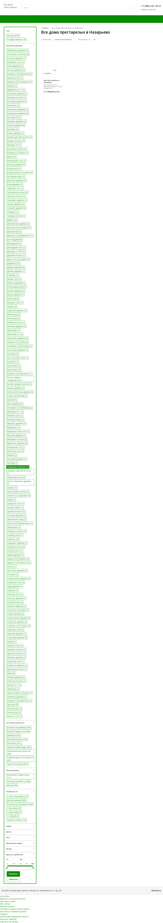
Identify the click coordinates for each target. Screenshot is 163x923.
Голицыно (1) (12, 212)
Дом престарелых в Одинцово (51, 81)
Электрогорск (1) (14, 708)
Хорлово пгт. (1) (14, 685)
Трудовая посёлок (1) (16, 649)
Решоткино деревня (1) (17, 570)
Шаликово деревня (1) (16, 697)
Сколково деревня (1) (16, 598)
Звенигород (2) (13, 314)
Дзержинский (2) (14, 231)
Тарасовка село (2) (15, 629)
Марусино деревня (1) (16, 423)
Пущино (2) (24, 558)
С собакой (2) (12, 816)
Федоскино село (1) (15, 661)
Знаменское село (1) (15, 322)
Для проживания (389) (16, 800)
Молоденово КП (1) (15, 447)
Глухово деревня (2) (15, 204)
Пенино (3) (11, 523)
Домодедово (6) (14, 243)
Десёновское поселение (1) (19, 227)
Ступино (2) (25, 626)
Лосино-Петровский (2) (17, 396)
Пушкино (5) (12, 558)
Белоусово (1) (13, 105)
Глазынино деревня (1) (17, 200)
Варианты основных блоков (13, 899)
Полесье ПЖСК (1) (14, 551)
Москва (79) (12, 785)
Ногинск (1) (12, 495)
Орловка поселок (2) (16, 511)
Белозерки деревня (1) (16, 101)
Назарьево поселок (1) (18, 467)
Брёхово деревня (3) (16, 125)
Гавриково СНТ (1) (15, 188)
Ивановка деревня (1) (16, 326)
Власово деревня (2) (16, 164)
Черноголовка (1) (14, 693)
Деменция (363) (13, 735)
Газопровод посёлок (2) (17, 192)
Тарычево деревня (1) (16, 633)
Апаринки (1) (12, 74)
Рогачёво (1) (12, 574)
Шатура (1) (11, 700)
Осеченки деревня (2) (16, 515)
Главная (44, 28)
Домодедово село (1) (16, 247)
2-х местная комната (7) (17, 796)
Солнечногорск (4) (15, 602)
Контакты (156, 890)
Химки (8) (11, 673)
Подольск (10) (13, 539)
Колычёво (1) (12, 354)
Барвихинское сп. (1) (15, 89)
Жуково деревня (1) (15, 295)
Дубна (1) (25, 259)
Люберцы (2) (26, 407)
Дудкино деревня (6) (15, 267)
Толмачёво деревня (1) (17, 637)
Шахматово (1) (24, 700)
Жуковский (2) (13, 298)
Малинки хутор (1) (15, 415)
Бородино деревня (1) (16, 121)
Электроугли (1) (14, 712)
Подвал (4, 914)
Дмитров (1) (12, 235)
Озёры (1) (11, 499)
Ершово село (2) (14, 279)
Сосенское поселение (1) (17, 610)
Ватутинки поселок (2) (16, 149)
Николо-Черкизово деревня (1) (19, 482)
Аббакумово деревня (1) (17, 50)
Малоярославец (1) (15, 419)
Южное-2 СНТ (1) (14, 716)
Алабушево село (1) (15, 62)
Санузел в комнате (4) (16, 820)
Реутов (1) (11, 566)
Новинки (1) (12, 487)
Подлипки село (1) (15, 535)
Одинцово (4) (24, 495)
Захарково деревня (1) (16, 310)
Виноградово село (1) (16, 160)
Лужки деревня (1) (15, 404)
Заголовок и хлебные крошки (13, 911)
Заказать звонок (148, 9)
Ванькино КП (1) (14, 145)
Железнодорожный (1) (16, 287)
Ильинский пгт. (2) (15, 334)
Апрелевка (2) (26, 74)
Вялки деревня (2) (14, 184)
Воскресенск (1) (14, 168)
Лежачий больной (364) (17, 739)
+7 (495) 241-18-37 (151, 6)
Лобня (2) (11, 392)
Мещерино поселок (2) (17, 439)
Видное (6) (11, 156)
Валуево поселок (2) (16, 141)
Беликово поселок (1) (16, 97)
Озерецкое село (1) (15, 503)
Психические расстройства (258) (18, 752)
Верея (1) (24, 153)
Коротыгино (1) (13, 365)
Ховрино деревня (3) (16, 677)
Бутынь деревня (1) (15, 133)
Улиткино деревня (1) (16, 657)
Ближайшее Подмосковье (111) (18, 776)
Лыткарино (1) (13, 407)
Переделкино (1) (25, 523)
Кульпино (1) (12, 373)
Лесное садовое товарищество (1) (14, 378)
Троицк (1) (11, 641)
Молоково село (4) (15, 451)
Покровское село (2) (16, 547)
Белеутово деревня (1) (17, 93)
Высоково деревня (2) (16, 180)
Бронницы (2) (12, 129)
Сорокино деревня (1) (16, 606)
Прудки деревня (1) (15, 555)
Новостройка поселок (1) (18, 491)
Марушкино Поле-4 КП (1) (18, 431)
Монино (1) (12, 455)
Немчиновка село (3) (16, 477)
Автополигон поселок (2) (18, 54)
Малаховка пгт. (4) (15, 411)
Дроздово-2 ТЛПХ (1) (16, 251)
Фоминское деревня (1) (17, 665)
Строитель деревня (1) (17, 622)
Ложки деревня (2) (25, 392)
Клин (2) (24, 342)
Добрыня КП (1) (26, 235)
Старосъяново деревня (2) (18, 618)
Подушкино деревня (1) (17, 543)
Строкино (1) (12, 626)
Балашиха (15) (25, 82)
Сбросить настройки (9, 921)
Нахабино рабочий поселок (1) (19, 472)
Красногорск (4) (14, 369)
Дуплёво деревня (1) (16, 271)
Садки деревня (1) (14, 586)
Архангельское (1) (14, 78)
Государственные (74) (16, 39)
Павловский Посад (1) (16, 519)
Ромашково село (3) (15, 582)
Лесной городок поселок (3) (19, 384)
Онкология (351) (14, 743)
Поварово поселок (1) (16, 531)
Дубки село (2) (13, 259)
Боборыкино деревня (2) (17, 113)
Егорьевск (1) (12, 275)
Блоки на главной (8, 919)
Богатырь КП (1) (14, 117)
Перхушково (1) (13, 527)
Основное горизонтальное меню (15, 909)
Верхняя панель (7, 906)
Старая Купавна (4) (15, 614)
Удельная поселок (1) (16, 653)
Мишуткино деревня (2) (17, 443)
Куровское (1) (26, 373)
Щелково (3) (12, 704)
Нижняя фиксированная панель (14, 916)
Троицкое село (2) (15, 645)
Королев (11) (12, 362)
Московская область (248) (18, 781)
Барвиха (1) (12, 85)
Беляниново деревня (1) (17, 109)
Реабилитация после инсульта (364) (20, 758)
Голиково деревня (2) (16, 208)
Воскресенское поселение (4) (19, 172)
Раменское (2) (24, 562)
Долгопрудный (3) (14, 239)
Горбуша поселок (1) (16, 216)
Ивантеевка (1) (13, 330)
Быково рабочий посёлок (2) (19, 137)
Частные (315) (13, 35)
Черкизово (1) (13, 689)
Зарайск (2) (11, 306)
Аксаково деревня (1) (16, 58)
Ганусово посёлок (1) (16, 196)
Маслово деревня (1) (16, 435)
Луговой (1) (12, 400)
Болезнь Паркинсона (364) (18, 731)
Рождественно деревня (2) (18, 578)
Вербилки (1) (12, 153)
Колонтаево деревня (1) (17, 350)
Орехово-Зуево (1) (15, 507)
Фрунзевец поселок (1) (16, 669)
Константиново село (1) (17, 358)
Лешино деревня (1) (15, 388)
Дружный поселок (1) (16, 255)
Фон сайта (5, 904)
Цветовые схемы (8, 901)
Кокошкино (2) (13, 346)
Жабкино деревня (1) (16, 283)
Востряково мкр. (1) (15, 176)
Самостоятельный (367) (17, 764)
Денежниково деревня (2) (18, 224)
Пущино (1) (11, 562)
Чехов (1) (28, 693)
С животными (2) (14, 812)
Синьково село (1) (15, 594)
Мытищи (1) (12, 463)
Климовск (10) (13, 342)
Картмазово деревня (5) (17, 338)
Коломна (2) (26, 346)
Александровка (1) (15, 66)
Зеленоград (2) (13, 318)
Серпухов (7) (12, 590)
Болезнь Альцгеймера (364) (19, 727)
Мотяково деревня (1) (16, 459)
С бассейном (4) (14, 808)
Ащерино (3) (12, 82)
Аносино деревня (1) (16, 70)
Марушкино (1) (13, 427)
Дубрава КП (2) (13, 263)
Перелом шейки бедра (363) (19, 747)
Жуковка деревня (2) (15, 291)
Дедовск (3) (12, 220)
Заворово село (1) (15, 302)
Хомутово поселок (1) (16, 681)
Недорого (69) (27, 804)
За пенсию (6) (12, 804)
